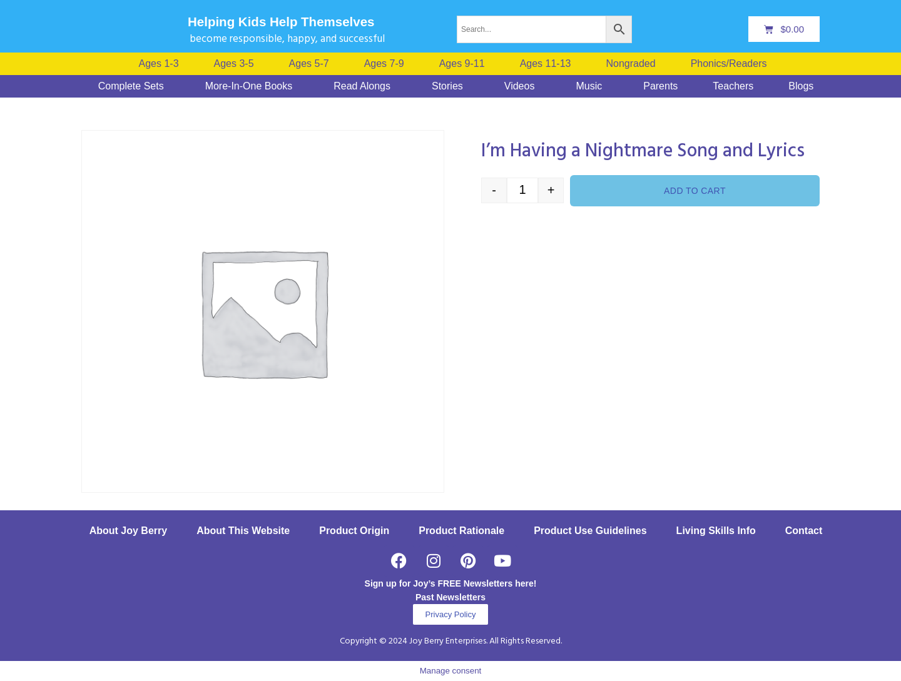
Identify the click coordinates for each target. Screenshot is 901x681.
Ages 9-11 (462, 64)
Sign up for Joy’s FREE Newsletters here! (451, 583)
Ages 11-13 (545, 64)
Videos (519, 86)
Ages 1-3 (159, 64)
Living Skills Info (716, 530)
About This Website (243, 530)
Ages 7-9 (384, 64)
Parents (660, 86)
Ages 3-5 (234, 64)
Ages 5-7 (309, 64)
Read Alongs (361, 86)
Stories (447, 86)
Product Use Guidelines (590, 530)
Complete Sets (131, 86)
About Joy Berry (128, 530)
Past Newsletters (450, 597)
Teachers (733, 86)
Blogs (800, 86)
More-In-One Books (249, 86)
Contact (804, 530)
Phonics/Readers (729, 64)
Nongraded (630, 64)
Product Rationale (461, 530)
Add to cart (695, 191)
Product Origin (354, 530)
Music (589, 86)
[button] (732, 64)
